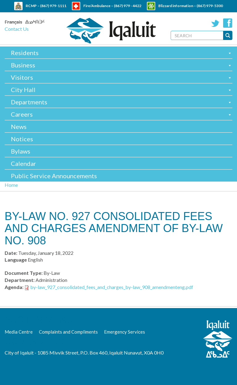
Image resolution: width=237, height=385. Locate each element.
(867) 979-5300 (210, 5)
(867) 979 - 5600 (131, 14)
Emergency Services (124, 332)
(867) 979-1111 (53, 5)
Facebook (227, 23)
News (19, 126)
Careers (22, 114)
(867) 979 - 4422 (127, 5)
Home (11, 185)
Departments (29, 102)
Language (16, 260)
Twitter (215, 23)
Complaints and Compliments (68, 332)
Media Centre (19, 332)
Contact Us (17, 29)
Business (23, 65)
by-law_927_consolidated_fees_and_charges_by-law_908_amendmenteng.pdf (111, 287)
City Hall (23, 89)
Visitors (22, 77)
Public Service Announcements (54, 175)
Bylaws (20, 151)
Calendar (23, 163)
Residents (25, 52)
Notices (22, 138)
